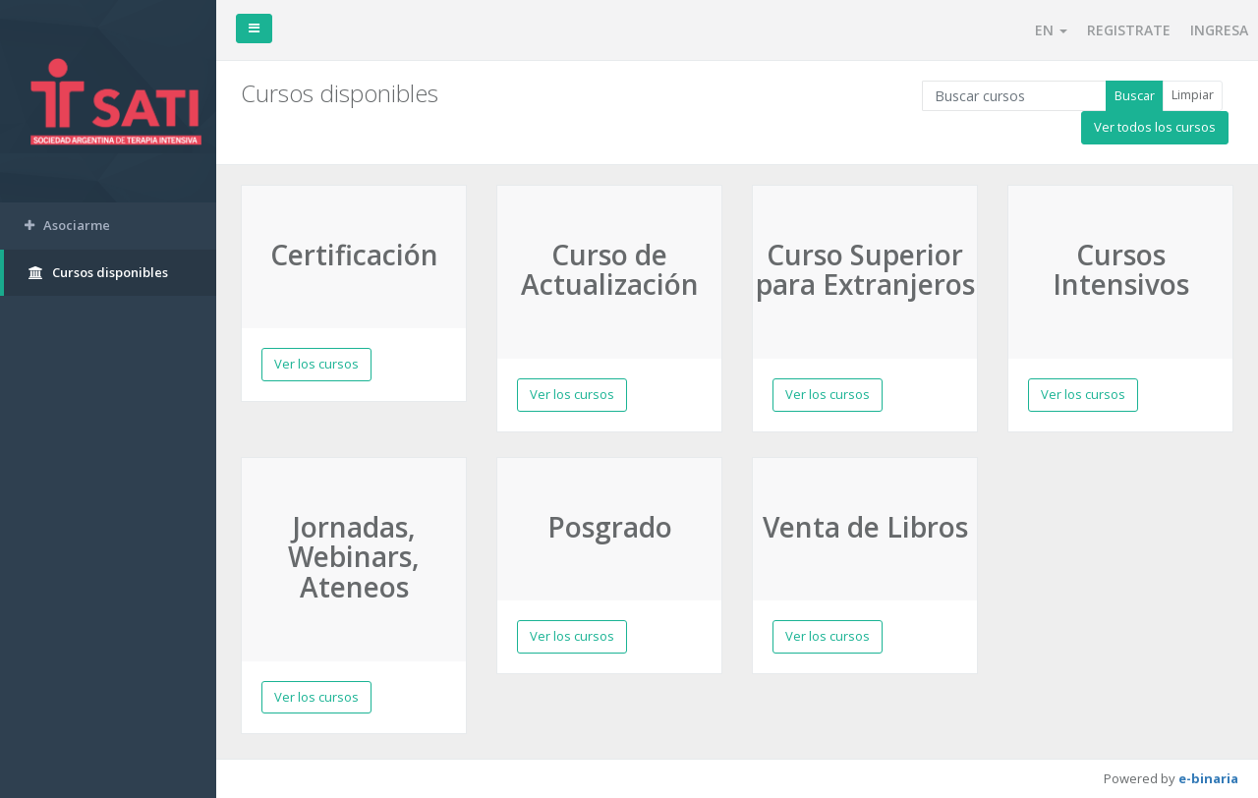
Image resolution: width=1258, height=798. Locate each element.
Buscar (1135, 95)
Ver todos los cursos (1155, 127)
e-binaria (1208, 778)
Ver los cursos (316, 363)
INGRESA (1219, 30)
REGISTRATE (1129, 30)
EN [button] (1051, 30)
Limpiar (1193, 94)
